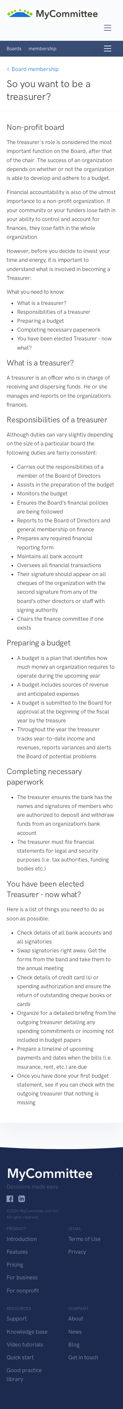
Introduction (22, 1239)
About (75, 1318)
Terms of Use (84, 1239)
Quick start (20, 1357)
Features (17, 1251)
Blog (74, 1344)
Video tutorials (25, 1344)
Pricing (15, 1264)
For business (22, 1277)
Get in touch (83, 1357)
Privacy (77, 1251)
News (75, 1331)
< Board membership (33, 69)
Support (17, 1318)
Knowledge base (27, 1331)
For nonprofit (23, 1290)
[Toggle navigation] (108, 27)
